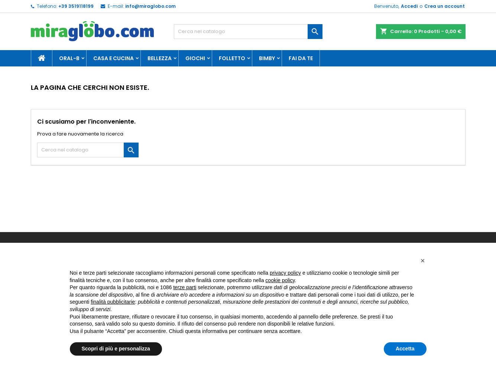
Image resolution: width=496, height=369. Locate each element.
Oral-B (69, 58)
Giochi (195, 58)
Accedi (409, 6)
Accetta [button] (405, 349)
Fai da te (301, 58)
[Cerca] (248, 31)
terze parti (184, 287)
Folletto (232, 58)
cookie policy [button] (280, 280)
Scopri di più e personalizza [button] (116, 349)
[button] (423, 261)
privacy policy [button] (285, 273)
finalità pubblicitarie (113, 302)
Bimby (267, 58)
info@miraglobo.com (150, 6)
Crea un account (444, 6)
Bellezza (159, 58)
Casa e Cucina (113, 58)
